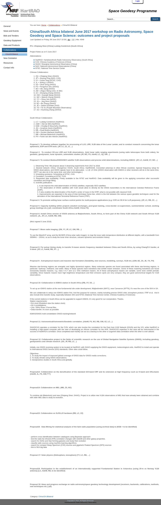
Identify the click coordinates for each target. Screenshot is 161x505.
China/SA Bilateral (11, 54)
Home (43, 25)
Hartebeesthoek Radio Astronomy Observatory (80, 502)
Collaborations (54, 25)
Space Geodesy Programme (133, 11)
